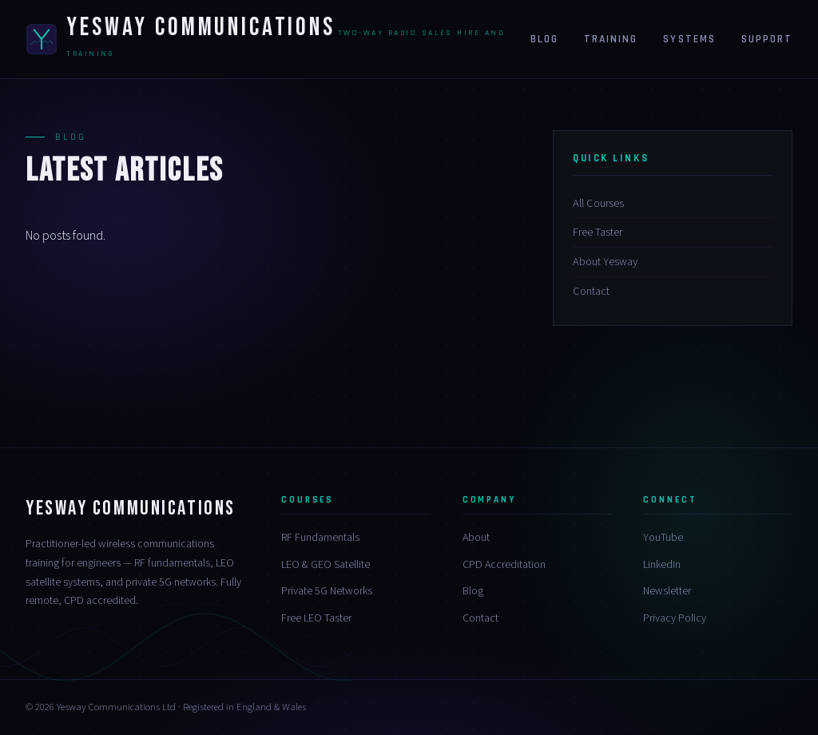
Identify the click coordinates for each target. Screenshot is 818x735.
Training (610, 39)
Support (766, 39)
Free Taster (597, 232)
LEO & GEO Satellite (325, 565)
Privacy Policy (674, 618)
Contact (591, 291)
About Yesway (605, 261)
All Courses (598, 203)
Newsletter (667, 591)
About (476, 538)
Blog (544, 39)
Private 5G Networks (326, 591)
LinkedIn (662, 565)
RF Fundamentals (320, 538)
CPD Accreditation (504, 565)
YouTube (663, 538)
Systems (689, 39)
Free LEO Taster (316, 618)
